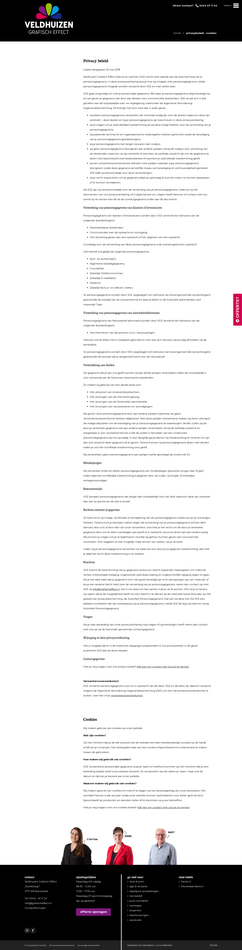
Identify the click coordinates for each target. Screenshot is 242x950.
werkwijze (136, 905)
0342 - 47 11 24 (38, 898)
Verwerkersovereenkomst (61, 945)
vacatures (135, 919)
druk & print (137, 881)
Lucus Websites (164, 945)
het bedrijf (136, 895)
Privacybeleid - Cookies (201, 33)
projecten (136, 910)
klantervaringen (139, 915)
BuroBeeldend (146, 945)
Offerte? (237, 310)
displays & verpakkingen (144, 891)
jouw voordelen (139, 900)
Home (177, 33)
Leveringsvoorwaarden (88, 945)
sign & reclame (138, 886)
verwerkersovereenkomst (127, 695)
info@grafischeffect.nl (106, 589)
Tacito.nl (186, 881)
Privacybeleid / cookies (35, 945)
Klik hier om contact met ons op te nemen (163, 666)
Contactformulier (35, 907)
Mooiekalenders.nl (192, 886)
